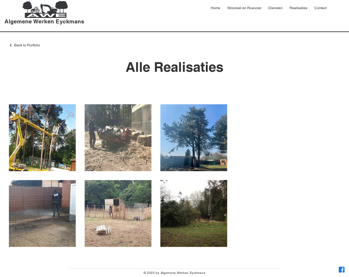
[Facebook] (342, 270)
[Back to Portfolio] (24, 45)
